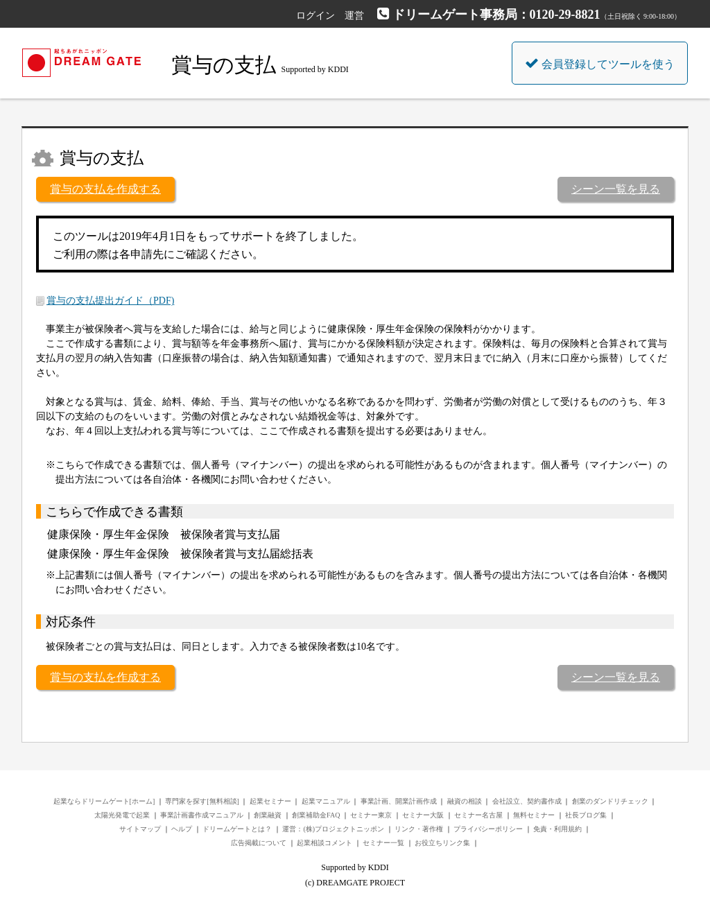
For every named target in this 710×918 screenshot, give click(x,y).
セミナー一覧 (383, 843)
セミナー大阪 (423, 815)
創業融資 (268, 815)
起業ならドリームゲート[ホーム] (104, 801)
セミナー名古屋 (478, 815)
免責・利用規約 (557, 829)
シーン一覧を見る (615, 189)
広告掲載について (258, 843)
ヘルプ (181, 829)
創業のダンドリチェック (610, 801)
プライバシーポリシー (488, 829)
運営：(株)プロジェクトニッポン (333, 829)
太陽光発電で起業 (122, 815)
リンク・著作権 (419, 829)
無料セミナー (534, 815)
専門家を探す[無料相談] (202, 801)
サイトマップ (140, 829)
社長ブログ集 (586, 815)
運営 (354, 15)
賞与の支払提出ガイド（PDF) (110, 300)
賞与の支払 (223, 64)
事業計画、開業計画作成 (399, 801)
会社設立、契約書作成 (527, 801)
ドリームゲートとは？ (237, 829)
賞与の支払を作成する (105, 189)
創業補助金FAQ (316, 815)
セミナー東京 (371, 815)
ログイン (315, 15)
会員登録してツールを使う (600, 63)
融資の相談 (464, 801)
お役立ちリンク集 (442, 843)
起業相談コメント (324, 843)
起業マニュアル (326, 801)
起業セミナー (270, 801)
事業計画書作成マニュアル (201, 815)
